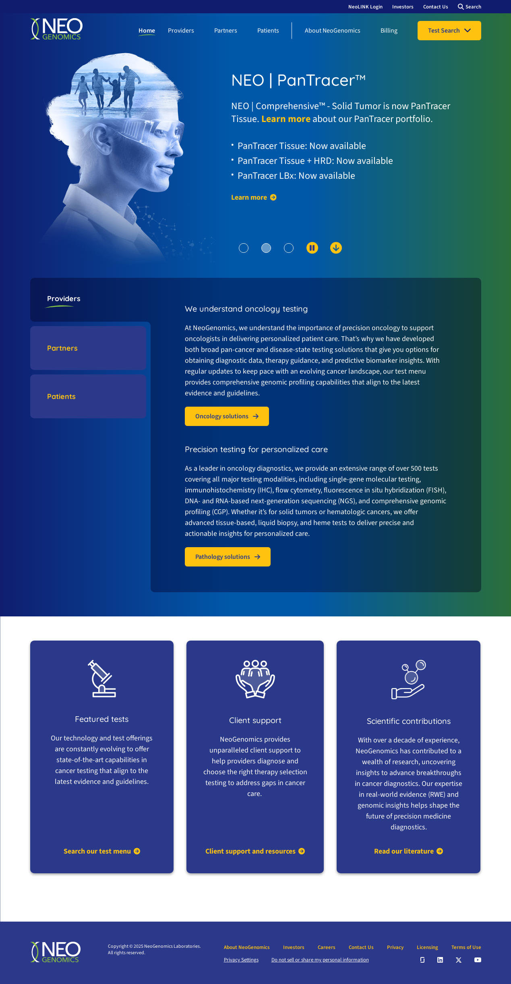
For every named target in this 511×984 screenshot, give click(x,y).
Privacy (395, 947)
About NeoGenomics (332, 30)
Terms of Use (466, 947)
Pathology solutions (222, 556)
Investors (403, 6)
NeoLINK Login (365, 6)
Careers (326, 947)
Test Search (444, 30)
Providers (181, 30)
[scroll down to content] (305, 261)
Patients (268, 30)
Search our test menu (97, 851)
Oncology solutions (221, 416)
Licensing (427, 947)
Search (473, 6)
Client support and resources (250, 851)
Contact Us (435, 6)
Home (147, 30)
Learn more (285, 119)
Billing (389, 30)
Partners (225, 30)
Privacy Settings (241, 959)
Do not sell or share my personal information (320, 959)
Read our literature (404, 851)
